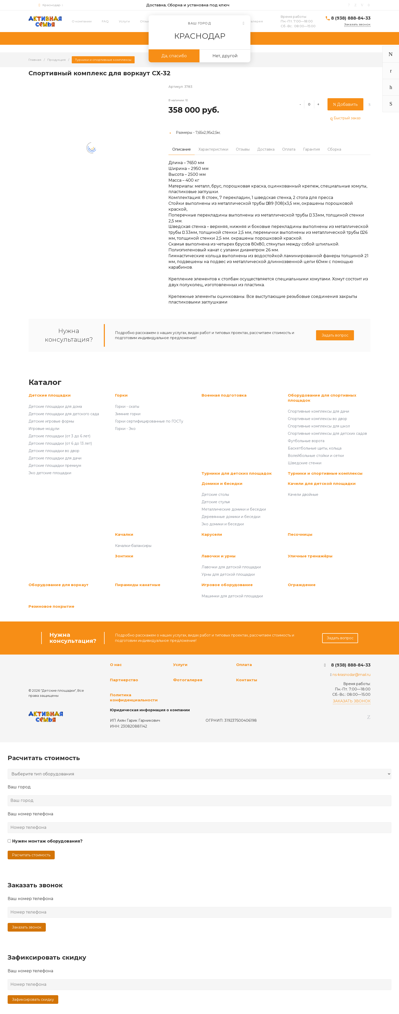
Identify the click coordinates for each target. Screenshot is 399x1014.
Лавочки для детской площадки (231, 567)
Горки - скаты (127, 406)
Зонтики (124, 556)
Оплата (244, 664)
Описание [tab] (181, 149)
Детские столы (215, 494)
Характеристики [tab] (213, 149)
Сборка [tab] (334, 149)
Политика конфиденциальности (134, 697)
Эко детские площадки (49, 473)
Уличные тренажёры (310, 556)
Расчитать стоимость (31, 855)
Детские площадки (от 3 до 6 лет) (59, 436)
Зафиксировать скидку (33, 999)
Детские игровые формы (51, 421)
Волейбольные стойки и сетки (316, 455)
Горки (121, 395)
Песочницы (300, 534)
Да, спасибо (174, 55)
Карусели (212, 534)
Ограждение (302, 584)
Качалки (124, 534)
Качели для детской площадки (322, 483)
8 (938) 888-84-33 (350, 18)
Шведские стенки (304, 463)
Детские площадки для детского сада (63, 414)
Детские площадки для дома (55, 406)
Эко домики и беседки (223, 524)
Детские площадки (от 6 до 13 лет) (60, 443)
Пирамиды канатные (137, 584)
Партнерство (124, 679)
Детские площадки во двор (53, 450)
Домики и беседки (222, 483)
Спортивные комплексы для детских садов (327, 433)
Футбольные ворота (306, 441)
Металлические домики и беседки (234, 509)
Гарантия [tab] (311, 149)
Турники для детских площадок (237, 473)
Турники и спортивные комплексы (325, 473)
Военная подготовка (224, 395)
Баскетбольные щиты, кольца (314, 448)
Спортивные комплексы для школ (319, 426)
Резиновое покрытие (51, 606)
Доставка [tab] (266, 149)
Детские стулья (216, 502)
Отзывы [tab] (243, 149)
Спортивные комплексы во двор (317, 418)
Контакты (246, 679)
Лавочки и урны (219, 556)
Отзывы (146, 21)
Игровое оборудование (227, 584)
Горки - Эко (125, 428)
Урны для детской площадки (228, 574)
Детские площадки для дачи (54, 458)
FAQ (105, 21)
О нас (116, 664)
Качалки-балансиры (133, 545)
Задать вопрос (335, 335)
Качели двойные (303, 494)
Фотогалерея (251, 21)
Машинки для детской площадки (232, 596)
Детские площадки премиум (54, 465)
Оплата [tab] (288, 149)
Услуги (124, 21)
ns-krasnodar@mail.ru (351, 674)
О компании (82, 21)
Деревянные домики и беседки (231, 516)
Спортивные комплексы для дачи (318, 411)
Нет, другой (225, 55)
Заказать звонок (26, 927)
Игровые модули (43, 428)
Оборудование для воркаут (58, 584)
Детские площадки (49, 395)
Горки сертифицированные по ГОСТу (149, 421)
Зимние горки (127, 414)
